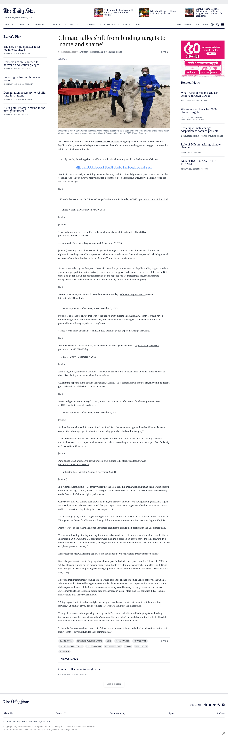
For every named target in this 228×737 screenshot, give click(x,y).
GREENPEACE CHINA (112, 646)
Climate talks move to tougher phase (81, 669)
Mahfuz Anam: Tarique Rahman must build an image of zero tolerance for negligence (209, 12)
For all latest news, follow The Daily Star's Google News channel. (114, 167)
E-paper (187, 24)
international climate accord (107, 142)
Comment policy (117, 713)
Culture (91, 24)
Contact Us (61, 713)
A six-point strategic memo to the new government (24, 109)
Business (39, 24)
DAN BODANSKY (141, 646)
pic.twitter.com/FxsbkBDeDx (82, 405)
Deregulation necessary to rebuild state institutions (24, 94)
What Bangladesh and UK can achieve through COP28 (199, 94)
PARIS (109, 641)
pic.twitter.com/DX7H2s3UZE (73, 235)
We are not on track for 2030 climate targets (199, 111)
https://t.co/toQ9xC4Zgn (134, 460)
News (7, 24)
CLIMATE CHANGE (115, 52)
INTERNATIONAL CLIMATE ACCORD (89, 641)
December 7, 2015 (113, 243)
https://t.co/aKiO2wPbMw (71, 298)
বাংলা (179, 24)
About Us (8, 713)
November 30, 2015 (95, 209)
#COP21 (134, 199)
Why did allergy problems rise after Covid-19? (163, 12)
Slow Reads (109, 24)
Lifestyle (73, 24)
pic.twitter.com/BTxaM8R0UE (73, 464)
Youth (124, 24)
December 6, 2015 (108, 412)
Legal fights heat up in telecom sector (22, 79)
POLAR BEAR (64, 651)
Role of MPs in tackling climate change (201, 146)
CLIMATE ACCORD (66, 641)
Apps (171, 713)
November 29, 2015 (107, 472)
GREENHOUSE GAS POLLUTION (71, 646)
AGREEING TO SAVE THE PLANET (198, 162)
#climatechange (128, 294)
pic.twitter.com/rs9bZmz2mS (153, 199)
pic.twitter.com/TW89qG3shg (73, 349)
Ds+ (138, 24)
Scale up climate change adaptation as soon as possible (199, 129)
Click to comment (114, 684)
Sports (56, 24)
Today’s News (201, 24)
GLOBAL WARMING (122, 641)
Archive (221, 713)
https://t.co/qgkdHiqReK (147, 345)
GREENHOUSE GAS (94, 646)
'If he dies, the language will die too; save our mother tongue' (118, 12)
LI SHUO (128, 646)
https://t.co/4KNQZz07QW (132, 232)
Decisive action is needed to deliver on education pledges (21, 63)
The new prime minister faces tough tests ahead (22, 48)
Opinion (22, 24)
